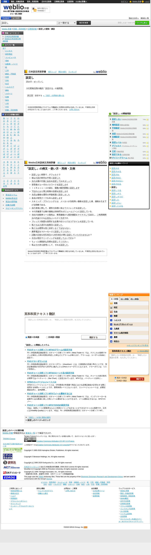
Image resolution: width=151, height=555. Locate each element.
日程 (39, 235)
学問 (7, 77)
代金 (37, 218)
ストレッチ (71, 208)
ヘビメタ (117, 320)
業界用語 (8, 54)
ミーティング (49, 238)
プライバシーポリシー (19, 501)
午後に (44, 181)
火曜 (37, 181)
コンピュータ (10, 57)
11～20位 (125, 299)
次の (33, 181)
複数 (57, 188)
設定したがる (117, 206)
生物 (7, 97)
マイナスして (83, 215)
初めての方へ (134, 18)
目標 (55, 191)
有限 (115, 303)
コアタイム (75, 221)
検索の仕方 (15, 493)
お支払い (49, 218)
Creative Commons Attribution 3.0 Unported (53, 445)
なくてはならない (62, 228)
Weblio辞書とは (16, 491)
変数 (66, 188)
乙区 (114, 151)
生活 (7, 84)
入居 (41, 225)
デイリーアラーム (119, 158)
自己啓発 (35, 208)
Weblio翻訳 (124, 498)
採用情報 (96, 496)
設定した (56, 178)
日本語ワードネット (31, 467)
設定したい (116, 203)
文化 (7, 80)
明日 (39, 238)
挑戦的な (43, 241)
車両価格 (60, 215)
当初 (72, 201)
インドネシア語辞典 (127, 509)
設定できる (117, 154)
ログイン (124, 1)
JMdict (41, 477)
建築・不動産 (10, 74)
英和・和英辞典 (33, 1)
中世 (49, 178)
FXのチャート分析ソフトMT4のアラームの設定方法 (49, 350)
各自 (33, 198)
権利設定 (116, 125)
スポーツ (8, 94)
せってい (38, 82)
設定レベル (117, 142)
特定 (115, 307)
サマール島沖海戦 (121, 333)
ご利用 (100, 215)
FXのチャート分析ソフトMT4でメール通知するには (49, 393)
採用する (51, 221)
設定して (56, 181)
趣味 (7, 90)
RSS (85, 527)
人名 (7, 103)
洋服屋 (38, 211)
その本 (38, 245)
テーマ (44, 198)
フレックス (36, 221)
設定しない (36, 174)
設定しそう (116, 193)
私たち (34, 225)
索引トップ (52, 72)
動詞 (41, 88)
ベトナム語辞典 (126, 514)
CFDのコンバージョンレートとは (41, 382)
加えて (63, 208)
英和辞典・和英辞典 (127, 496)
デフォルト (54, 174)
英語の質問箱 (11, 201)
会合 (49, 181)
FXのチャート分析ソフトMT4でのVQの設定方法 (48, 405)
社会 (115, 312)
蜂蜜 (115, 316)
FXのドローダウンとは (37, 361)
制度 (43, 221)
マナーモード (47, 231)
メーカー (64, 201)
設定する (49, 88)
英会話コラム (11, 195)
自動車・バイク (11, 64)
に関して (43, 208)
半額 (51, 194)
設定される (116, 184)
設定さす (115, 168)
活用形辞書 (32, 29)
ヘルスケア (9, 87)
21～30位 (135, 299)
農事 (115, 337)
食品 (7, 100)
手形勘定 (116, 128)
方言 (7, 107)
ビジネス (8, 51)
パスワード (52, 184)
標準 (41, 228)
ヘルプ (147, 1)
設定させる (116, 171)
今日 (33, 238)
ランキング (72, 72)
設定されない (117, 181)
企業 (57, 221)
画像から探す (43, 493)
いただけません (81, 235)
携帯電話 (35, 231)
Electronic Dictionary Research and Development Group (102, 477)
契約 (51, 215)
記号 (5, 186)
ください (66, 231)
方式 (62, 218)
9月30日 (57, 235)
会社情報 (96, 493)
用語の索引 (62, 72)
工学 (7, 71)
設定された (116, 178)
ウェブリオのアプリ (45, 491)
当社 (33, 215)
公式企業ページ (98, 491)
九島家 (116, 329)
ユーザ (42, 184)
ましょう (68, 181)
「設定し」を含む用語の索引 (39, 417)
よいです (68, 238)
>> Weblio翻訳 (143, 351)
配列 (62, 188)
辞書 (5, 1)
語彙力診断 (10, 205)
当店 (33, 194)
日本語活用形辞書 (37, 72)
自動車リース (43, 215)
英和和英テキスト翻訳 (39, 314)
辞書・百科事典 (19, 29)
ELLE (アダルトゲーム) (123, 324)
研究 (39, 198)
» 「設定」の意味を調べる (53, 95)
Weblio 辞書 (136, 1)
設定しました (64, 194)
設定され (115, 174)
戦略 (37, 205)
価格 (39, 194)
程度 (55, 194)
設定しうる (116, 190)
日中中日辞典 (46, 1)
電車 (7, 61)
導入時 (46, 191)
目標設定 (116, 137)
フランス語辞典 (126, 506)
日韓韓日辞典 (59, 1)
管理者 (34, 184)
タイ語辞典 (124, 511)
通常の (46, 194)
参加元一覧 (145, 18)
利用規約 (14, 498)
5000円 (58, 211)
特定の (116, 341)
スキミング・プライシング (43, 201)
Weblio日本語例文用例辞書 (42, 162)
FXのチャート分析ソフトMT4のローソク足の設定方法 (50, 373)
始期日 (50, 225)
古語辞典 (70, 1)
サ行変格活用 (32, 88)
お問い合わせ (74, 109)
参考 (45, 245)
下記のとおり (37, 191)
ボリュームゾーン (70, 211)
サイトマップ (16, 503)
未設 (114, 134)
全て (4, 48)
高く (47, 228)
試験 (33, 235)
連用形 (60, 88)
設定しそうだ (117, 197)
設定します (63, 184)
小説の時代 (40, 178)
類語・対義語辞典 (17, 1)
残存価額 (72, 215)
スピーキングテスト (14, 208)
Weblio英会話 (11, 198)
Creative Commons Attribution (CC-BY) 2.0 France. (56, 441)
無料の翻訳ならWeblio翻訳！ (42, 9)
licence (49, 479)
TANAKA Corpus (9, 439)
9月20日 (46, 235)
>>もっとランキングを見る (137, 345)
